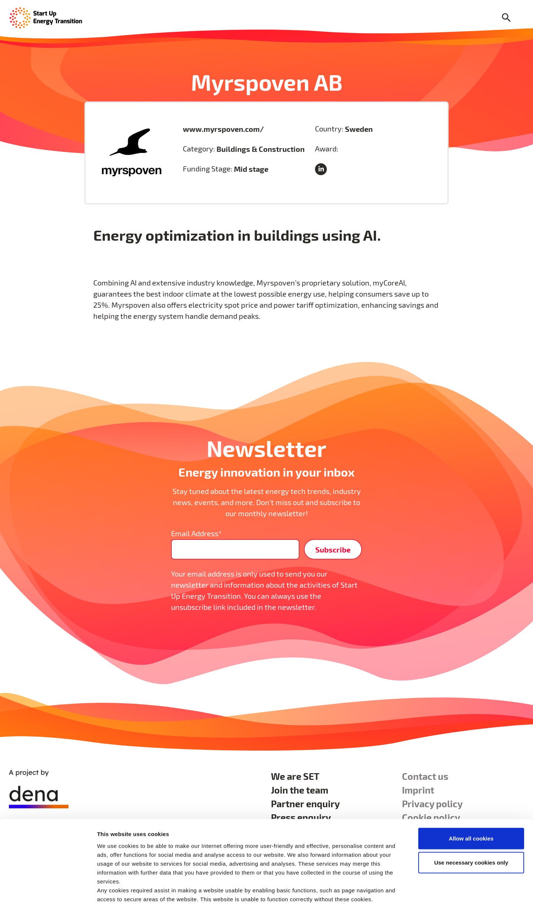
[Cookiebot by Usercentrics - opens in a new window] (48, 890)
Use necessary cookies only (471, 824)
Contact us (425, 776)
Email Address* (196, 533)
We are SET (295, 776)
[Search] (506, 18)
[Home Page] (46, 17)
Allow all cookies (471, 800)
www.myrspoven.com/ (223, 129)
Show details (388, 890)
